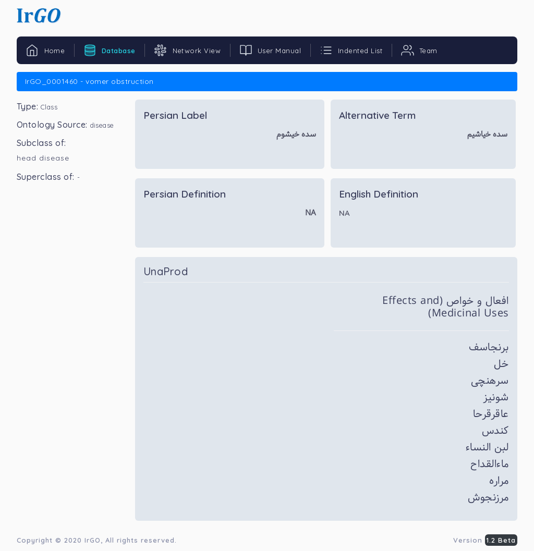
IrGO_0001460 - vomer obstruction (89, 81)
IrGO (92, 540)
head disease (43, 158)
